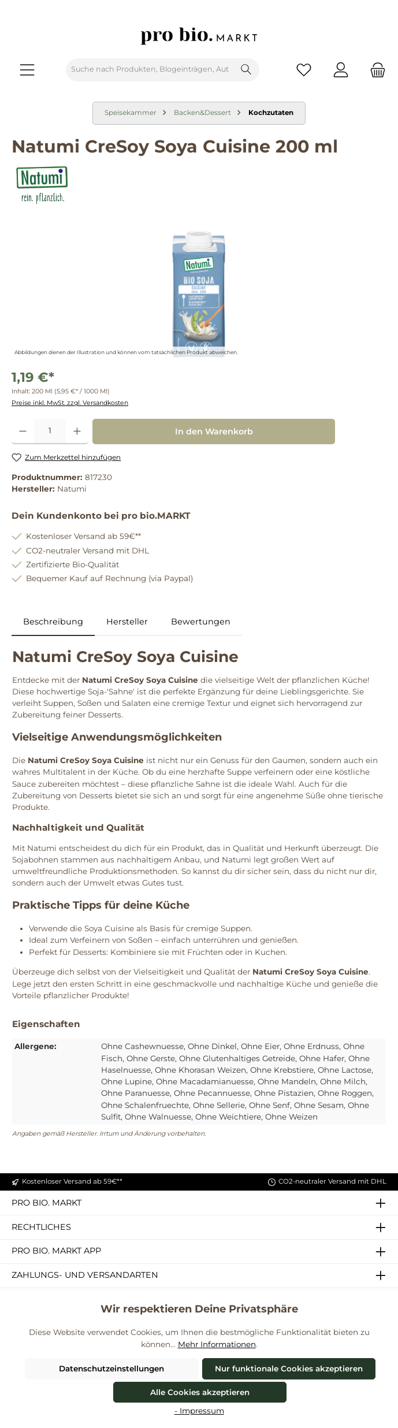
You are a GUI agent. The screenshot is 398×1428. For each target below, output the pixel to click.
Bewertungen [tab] (200, 621)
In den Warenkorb (214, 431)
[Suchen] (246, 69)
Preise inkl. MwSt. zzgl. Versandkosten (70, 403)
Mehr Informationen (217, 1344)
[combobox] (150, 69)
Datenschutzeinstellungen (111, 1368)
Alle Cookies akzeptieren (200, 1392)
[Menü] (27, 69)
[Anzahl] (50, 431)
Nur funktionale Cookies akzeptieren (289, 1368)
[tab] (53, 622)
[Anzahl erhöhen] (77, 431)
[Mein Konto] (340, 69)
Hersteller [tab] (127, 621)
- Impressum (199, 1410)
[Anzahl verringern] (23, 431)
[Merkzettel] (303, 69)
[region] (199, 294)
